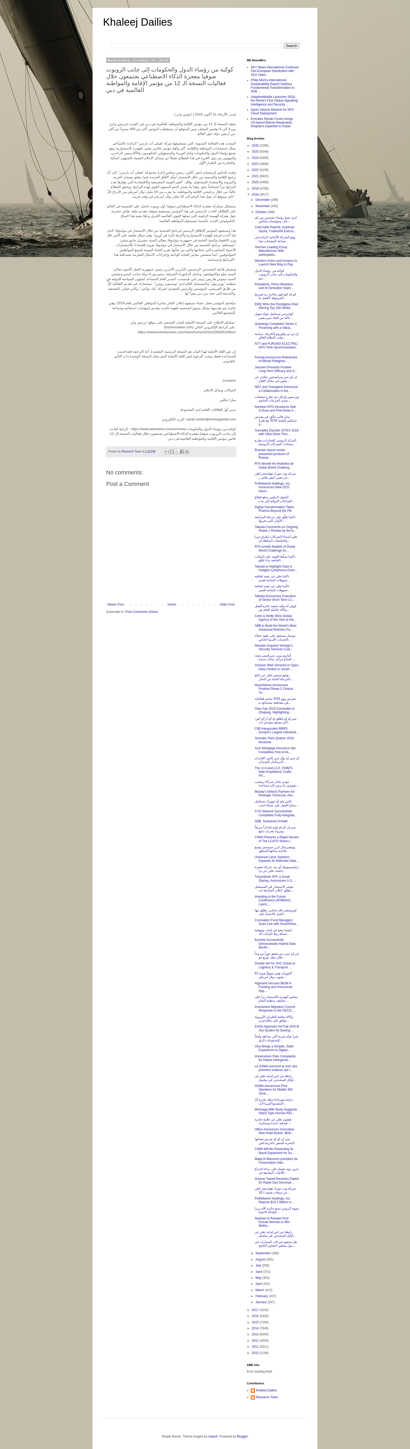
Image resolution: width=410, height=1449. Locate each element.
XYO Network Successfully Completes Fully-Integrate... (276, 813)
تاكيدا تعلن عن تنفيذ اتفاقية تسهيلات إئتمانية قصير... (272, 578)
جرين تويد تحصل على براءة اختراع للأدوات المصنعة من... (277, 1170)
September (263, 1253)
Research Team (267, 1397)
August (260, 1259)
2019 (256, 188)
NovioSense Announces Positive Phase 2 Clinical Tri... (274, 689)
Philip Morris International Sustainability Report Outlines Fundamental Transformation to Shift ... (272, 85)
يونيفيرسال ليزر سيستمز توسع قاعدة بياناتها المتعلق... (275, 849)
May (258, 1278)
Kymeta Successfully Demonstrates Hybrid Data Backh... (275, 943)
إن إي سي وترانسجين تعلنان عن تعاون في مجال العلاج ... (276, 378)
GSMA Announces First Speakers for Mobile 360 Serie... (274, 1089)
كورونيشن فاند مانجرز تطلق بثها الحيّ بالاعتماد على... (276, 912)
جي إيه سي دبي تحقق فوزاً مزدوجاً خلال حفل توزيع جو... (277, 955)
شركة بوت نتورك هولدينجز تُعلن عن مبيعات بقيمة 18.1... (275, 1190)
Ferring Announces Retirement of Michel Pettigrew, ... (276, 359)
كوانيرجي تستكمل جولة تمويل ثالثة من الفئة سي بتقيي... (274, 315)
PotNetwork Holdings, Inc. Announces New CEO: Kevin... (273, 487)
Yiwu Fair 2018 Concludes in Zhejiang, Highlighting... (274, 710)
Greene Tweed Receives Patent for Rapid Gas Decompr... (277, 1180)
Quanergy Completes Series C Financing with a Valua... (276, 325)
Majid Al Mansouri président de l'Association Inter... (276, 1160)
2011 (256, 1346)
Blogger (242, 1436)
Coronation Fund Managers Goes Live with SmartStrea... (277, 922)
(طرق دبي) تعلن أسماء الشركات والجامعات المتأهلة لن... (276, 538)
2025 (256, 151)
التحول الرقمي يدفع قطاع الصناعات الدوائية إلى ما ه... (275, 499)
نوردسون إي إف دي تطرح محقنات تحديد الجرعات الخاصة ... (277, 398)
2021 (256, 176)
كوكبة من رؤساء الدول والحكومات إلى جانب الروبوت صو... (276, 274)
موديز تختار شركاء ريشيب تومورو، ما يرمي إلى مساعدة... (277, 783)
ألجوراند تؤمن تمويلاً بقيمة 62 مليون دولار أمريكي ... (273, 975)
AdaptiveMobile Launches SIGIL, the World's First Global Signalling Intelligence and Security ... (274, 100)
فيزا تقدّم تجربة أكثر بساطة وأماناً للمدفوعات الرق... (276, 1038)
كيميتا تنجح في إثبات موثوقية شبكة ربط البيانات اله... (273, 932)
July (258, 1265)
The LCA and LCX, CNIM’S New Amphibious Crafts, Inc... (274, 772)
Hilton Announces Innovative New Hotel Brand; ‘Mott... (274, 1131)
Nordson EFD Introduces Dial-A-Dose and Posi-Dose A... (276, 408)
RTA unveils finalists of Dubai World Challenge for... (275, 548)
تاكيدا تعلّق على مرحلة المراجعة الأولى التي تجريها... (275, 519)
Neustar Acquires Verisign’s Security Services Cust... (274, 647)
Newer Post (115, 604)
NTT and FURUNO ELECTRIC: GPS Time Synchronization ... (276, 347)
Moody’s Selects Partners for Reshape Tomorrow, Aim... (275, 793)
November (263, 206)
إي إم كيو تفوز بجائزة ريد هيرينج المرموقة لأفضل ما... (275, 296)
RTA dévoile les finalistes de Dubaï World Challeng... (274, 465)
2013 (256, 1334)
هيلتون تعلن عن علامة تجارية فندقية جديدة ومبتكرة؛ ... (273, 1121)
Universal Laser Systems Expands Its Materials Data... (277, 859)
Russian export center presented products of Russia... (272, 453)
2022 (256, 170)
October (261, 212)
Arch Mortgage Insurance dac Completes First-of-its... (275, 750)
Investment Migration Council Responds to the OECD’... (275, 1008)
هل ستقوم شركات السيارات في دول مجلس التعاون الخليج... (276, 1243)
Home (172, 604)
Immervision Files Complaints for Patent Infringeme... (275, 1058)
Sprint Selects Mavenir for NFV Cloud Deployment (272, 111)
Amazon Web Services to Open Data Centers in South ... (276, 667)
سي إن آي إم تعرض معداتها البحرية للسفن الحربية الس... (276, 1141)
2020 (256, 182)
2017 (256, 1310)
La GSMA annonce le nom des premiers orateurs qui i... (276, 1068)
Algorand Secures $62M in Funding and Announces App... (273, 987)
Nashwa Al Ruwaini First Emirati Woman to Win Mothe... (272, 1222)
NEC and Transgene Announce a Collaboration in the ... (276, 388)
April (259, 1284)
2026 (256, 145)
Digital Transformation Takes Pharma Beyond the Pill (274, 509)
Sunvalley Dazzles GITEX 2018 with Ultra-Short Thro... (276, 432)
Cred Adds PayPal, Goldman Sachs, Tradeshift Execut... (275, 229)
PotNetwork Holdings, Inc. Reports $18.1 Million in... (274, 1200)
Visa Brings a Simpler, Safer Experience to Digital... (274, 1048)
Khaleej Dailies (137, 22)
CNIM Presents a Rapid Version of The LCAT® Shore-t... (277, 839)
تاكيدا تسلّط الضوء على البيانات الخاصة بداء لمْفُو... (275, 558)
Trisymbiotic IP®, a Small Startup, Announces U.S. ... (276, 878)
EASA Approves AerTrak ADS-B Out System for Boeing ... (277, 1028)
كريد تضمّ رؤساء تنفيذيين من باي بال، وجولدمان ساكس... (276, 219)
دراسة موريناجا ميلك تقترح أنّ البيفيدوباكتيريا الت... (274, 1101)
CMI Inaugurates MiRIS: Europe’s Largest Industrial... (277, 730)
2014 (256, 1328)
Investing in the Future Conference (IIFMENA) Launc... (273, 900)
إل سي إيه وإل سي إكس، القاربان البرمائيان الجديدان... (277, 760)
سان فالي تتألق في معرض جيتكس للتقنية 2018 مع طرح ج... (276, 420)
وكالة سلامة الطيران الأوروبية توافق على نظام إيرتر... (274, 1018)
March (260, 1290)
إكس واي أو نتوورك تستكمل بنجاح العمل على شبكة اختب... (277, 803)
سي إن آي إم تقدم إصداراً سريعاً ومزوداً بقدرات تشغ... (275, 829)
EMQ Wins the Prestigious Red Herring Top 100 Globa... (276, 306)
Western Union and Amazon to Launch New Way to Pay (276, 262)
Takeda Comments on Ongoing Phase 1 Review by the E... (276, 528)
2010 (256, 1353)
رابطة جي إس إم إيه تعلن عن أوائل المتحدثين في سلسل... (275, 1077)
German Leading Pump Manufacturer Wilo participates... (271, 251)
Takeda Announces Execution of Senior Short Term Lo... (275, 598)
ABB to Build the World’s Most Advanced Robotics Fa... (276, 627)
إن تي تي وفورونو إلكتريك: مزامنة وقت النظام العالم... (276, 335)
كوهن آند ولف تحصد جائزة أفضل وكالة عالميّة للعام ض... (276, 608)
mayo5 (213, 1436)
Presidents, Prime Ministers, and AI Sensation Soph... (274, 286)
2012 (256, 1340)
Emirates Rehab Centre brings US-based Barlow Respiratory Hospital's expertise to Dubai (272, 122)
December (263, 200)
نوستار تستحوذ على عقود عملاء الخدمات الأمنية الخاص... (275, 637)
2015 (256, 1322)
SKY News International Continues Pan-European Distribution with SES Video (275, 71)
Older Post (227, 604)
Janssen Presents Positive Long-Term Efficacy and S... (276, 369)
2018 (256, 194)
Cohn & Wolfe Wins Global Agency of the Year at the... (275, 617)
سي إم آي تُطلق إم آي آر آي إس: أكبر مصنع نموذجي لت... (276, 720)
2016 (256, 1316)
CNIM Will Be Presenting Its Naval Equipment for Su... (274, 1150)
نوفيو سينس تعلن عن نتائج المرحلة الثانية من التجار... (274, 677)
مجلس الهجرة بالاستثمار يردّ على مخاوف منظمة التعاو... (276, 998)
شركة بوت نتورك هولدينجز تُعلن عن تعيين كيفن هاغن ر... (275, 475)
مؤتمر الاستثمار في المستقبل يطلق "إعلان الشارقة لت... (274, 888)
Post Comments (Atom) (141, 612)
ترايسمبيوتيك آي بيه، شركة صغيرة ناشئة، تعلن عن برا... (277, 869)
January (261, 1302)
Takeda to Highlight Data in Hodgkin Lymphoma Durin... (276, 568)
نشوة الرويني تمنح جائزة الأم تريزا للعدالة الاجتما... (277, 1210)
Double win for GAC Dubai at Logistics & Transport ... (275, 965)
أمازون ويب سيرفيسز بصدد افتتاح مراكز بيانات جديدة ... (275, 657)
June (259, 1272)
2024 (256, 158)
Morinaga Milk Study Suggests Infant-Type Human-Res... (276, 1111)
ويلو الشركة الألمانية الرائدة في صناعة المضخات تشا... (275, 239)
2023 (256, 164)
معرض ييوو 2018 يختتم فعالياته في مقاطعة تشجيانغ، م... (275, 700)
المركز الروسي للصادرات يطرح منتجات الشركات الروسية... (275, 442)
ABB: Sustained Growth (271, 821)
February (262, 1296)
